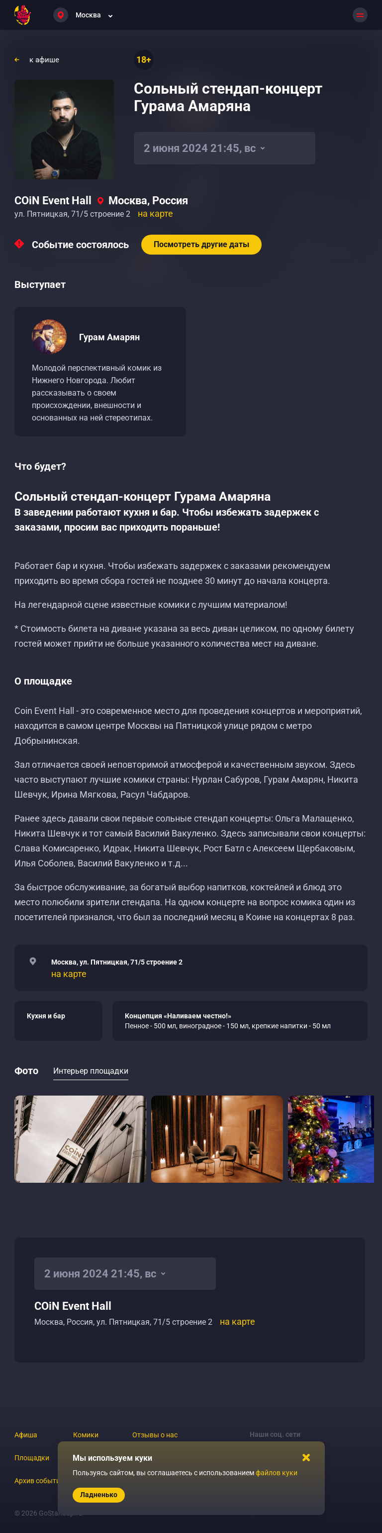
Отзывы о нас (155, 1435)
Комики (85, 1435)
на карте (155, 213)
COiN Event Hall (53, 200)
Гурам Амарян (109, 337)
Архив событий (39, 1481)
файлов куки (276, 1473)
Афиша (25, 1435)
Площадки (31, 1458)
